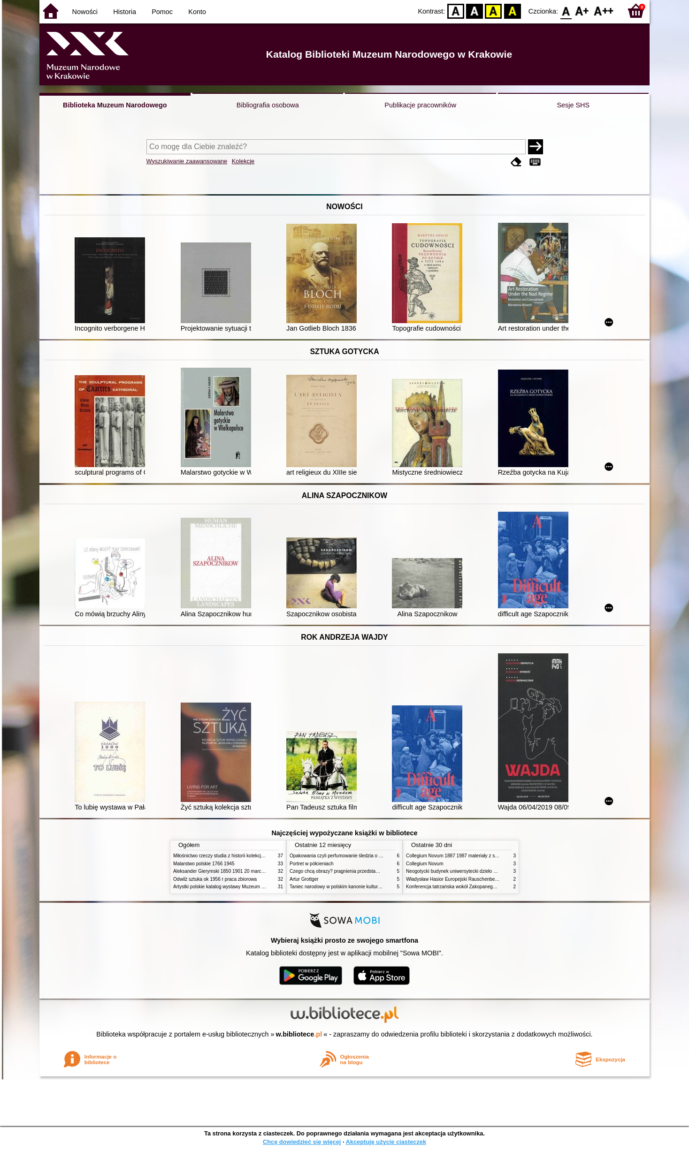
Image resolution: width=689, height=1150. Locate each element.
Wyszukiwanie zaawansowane (187, 161)
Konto (197, 11)
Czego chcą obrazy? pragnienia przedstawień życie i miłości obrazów (362, 871)
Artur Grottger (304, 879)
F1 (582, 11)
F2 (603, 11)
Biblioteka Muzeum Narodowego (115, 105)
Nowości (85, 11)
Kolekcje (243, 161)
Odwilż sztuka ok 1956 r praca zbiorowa (215, 879)
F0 (565, 11)
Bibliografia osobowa (268, 105)
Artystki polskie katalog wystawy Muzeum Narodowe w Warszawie (242, 886)
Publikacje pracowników (420, 105)
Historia (124, 11)
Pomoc (162, 11)
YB (493, 11)
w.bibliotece (299, 1034)
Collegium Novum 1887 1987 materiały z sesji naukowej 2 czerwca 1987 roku (487, 855)
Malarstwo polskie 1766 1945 (204, 863)
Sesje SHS (573, 105)
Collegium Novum (425, 863)
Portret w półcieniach (312, 863)
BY (512, 11)
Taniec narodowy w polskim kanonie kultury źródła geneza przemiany (362, 886)
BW (474, 11)
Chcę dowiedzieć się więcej (302, 1141)
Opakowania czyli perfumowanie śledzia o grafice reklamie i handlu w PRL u (369, 855)
